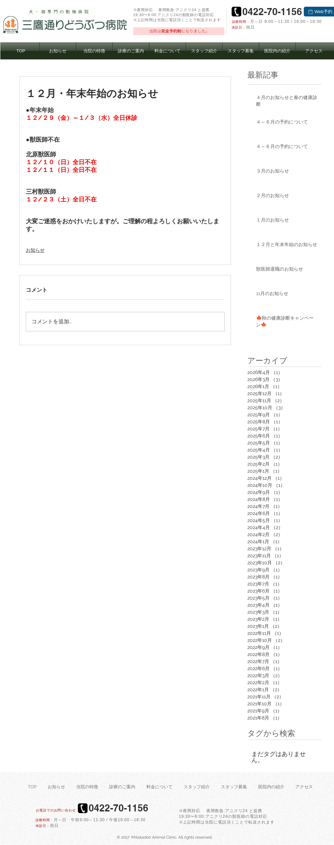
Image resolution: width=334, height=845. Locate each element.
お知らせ (35, 250)
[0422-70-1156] (272, 11)
